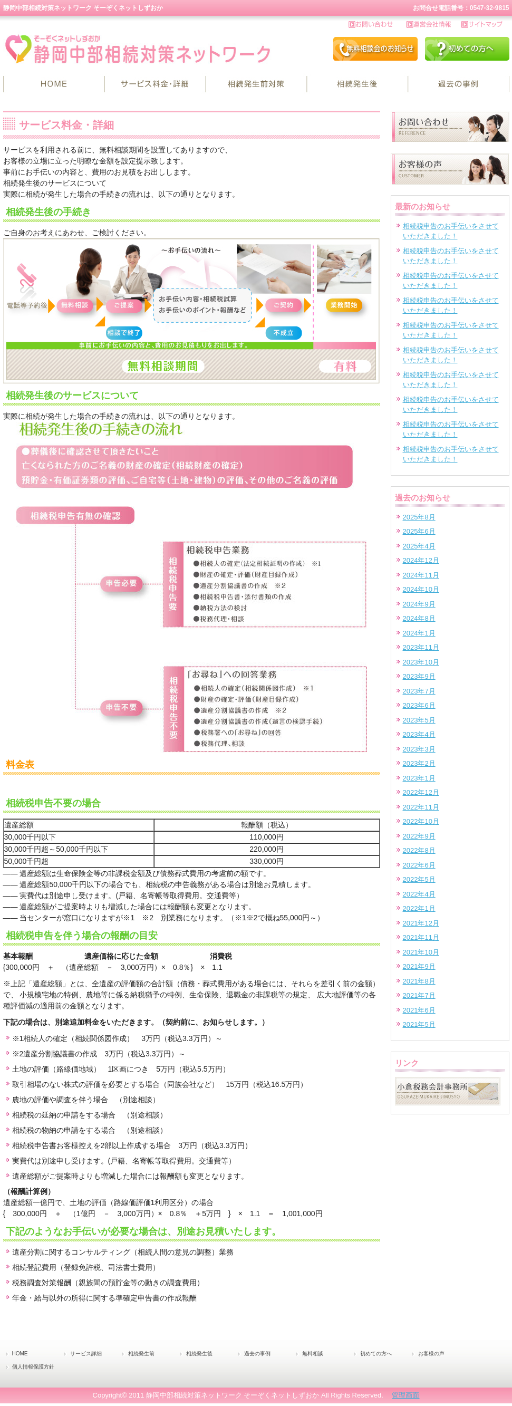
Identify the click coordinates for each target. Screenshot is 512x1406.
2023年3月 (419, 749)
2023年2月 (419, 763)
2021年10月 (421, 952)
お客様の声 (431, 1353)
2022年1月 (419, 908)
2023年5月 (419, 720)
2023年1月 (419, 778)
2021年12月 (421, 923)
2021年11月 (421, 937)
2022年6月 (419, 865)
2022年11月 (421, 807)
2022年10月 (421, 821)
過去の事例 (458, 84)
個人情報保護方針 (33, 1367)
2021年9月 (419, 966)
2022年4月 (419, 894)
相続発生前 (256, 84)
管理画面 (405, 1395)
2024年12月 (421, 560)
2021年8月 (419, 981)
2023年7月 (419, 691)
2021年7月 (419, 995)
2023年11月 (421, 647)
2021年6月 (419, 1010)
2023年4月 (419, 734)
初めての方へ (376, 1353)
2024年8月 (419, 618)
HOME (53, 84)
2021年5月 (419, 1024)
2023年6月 (419, 705)
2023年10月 (421, 662)
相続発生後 (357, 84)
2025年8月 (419, 517)
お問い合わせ (378, 24)
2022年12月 (421, 792)
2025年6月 (419, 531)
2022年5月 (419, 879)
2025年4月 (419, 546)
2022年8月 (419, 850)
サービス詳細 (155, 84)
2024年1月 (419, 633)
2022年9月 (419, 836)
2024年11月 (421, 575)
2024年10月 (421, 589)
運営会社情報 (434, 24)
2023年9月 (419, 676)
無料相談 (312, 1353)
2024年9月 (419, 604)
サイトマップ (485, 24)
